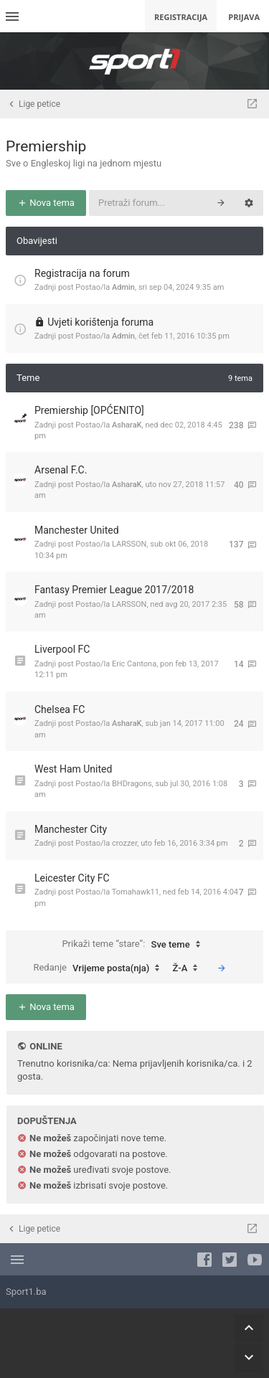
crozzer (124, 843)
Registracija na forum (82, 273)
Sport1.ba (26, 1291)
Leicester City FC (72, 878)
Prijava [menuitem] (244, 16)
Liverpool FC (62, 649)
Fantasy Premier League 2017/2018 (114, 589)
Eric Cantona (134, 664)
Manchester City (70, 829)
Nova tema (46, 202)
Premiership (46, 146)
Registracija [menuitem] (180, 16)
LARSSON (129, 544)
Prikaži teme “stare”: (134, 944)
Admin (123, 287)
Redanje (99, 968)
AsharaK (127, 425)
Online (45, 1046)
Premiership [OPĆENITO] (89, 410)
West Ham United (73, 769)
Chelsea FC (59, 709)
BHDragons (132, 783)
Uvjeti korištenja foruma (100, 322)
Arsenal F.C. (60, 470)
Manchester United (76, 530)
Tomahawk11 (135, 892)
